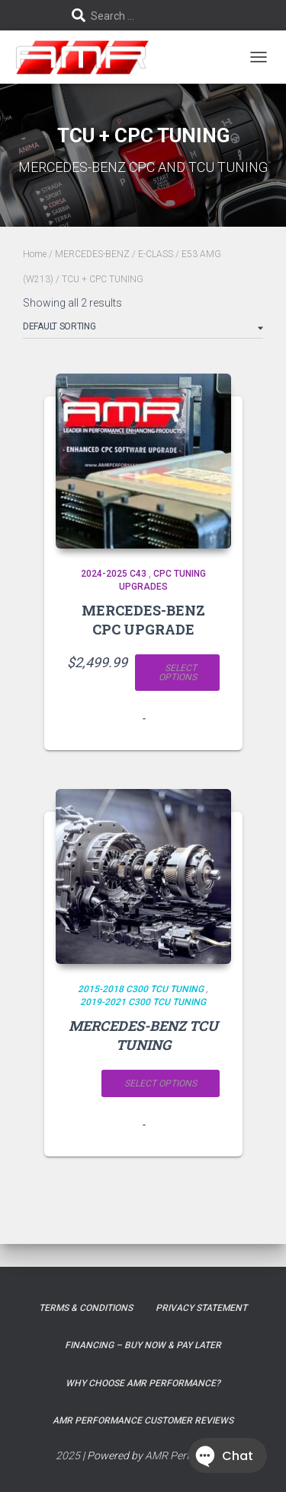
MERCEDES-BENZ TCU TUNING (143, 1035)
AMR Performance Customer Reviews (143, 1420)
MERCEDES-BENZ (92, 254)
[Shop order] (143, 329)
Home (35, 254)
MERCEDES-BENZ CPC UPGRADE (143, 619)
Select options (178, 672)
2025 (68, 1455)
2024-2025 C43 (113, 573)
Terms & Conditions (86, 1308)
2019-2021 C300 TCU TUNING (143, 1002)
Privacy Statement (201, 1308)
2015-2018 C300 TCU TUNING (141, 989)
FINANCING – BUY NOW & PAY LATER (143, 1345)
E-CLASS (155, 254)
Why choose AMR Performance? (143, 1383)
